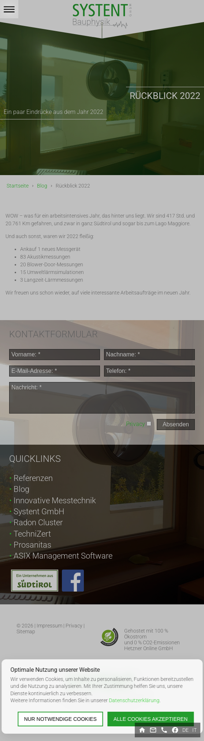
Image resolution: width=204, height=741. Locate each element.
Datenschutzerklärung (134, 700)
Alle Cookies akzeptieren (151, 719)
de (185, 730)
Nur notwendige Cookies (60, 719)
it (194, 730)
